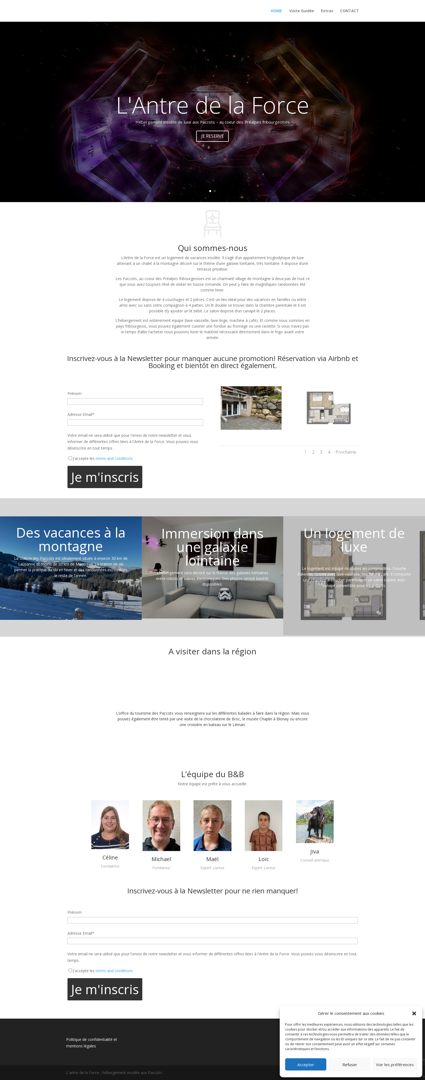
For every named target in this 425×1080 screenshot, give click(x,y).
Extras (327, 11)
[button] (414, 1013)
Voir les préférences (395, 1064)
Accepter (305, 1064)
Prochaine (346, 452)
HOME (276, 11)
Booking (161, 365)
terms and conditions (114, 458)
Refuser (349, 1064)
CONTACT (349, 11)
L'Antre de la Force (212, 104)
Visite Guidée (301, 11)
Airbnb (339, 358)
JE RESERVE (212, 136)
